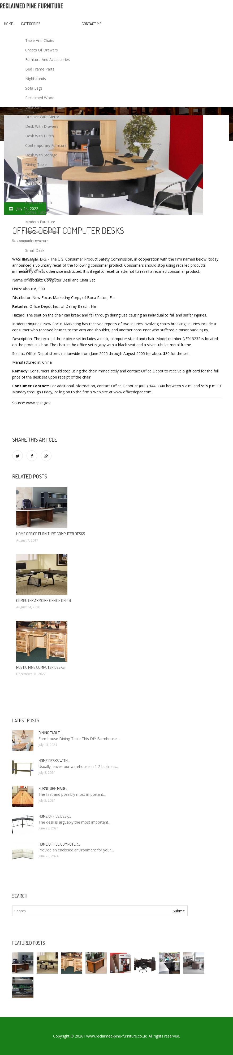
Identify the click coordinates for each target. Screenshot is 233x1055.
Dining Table (36, 164)
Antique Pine (36, 259)
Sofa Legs (33, 88)
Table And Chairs (39, 40)
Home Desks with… (54, 760)
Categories (30, 23)
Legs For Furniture (41, 279)
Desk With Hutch (39, 135)
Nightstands (35, 78)
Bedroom (33, 107)
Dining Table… (50, 732)
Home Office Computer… (59, 844)
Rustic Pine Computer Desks (40, 667)
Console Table (37, 193)
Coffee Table (36, 212)
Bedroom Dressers (41, 231)
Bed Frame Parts (39, 69)
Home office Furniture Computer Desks (50, 533)
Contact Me (92, 23)
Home (8, 23)
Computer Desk (38, 202)
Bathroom (34, 269)
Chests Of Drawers (41, 49)
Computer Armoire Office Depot (43, 600)
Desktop (32, 174)
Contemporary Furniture (46, 145)
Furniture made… (53, 788)
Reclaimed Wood (39, 97)
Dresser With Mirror (42, 116)
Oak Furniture (37, 240)
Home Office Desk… (54, 816)
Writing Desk (36, 183)
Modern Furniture (40, 221)
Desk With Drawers (41, 126)
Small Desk (34, 250)
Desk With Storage (41, 154)
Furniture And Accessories (47, 59)
